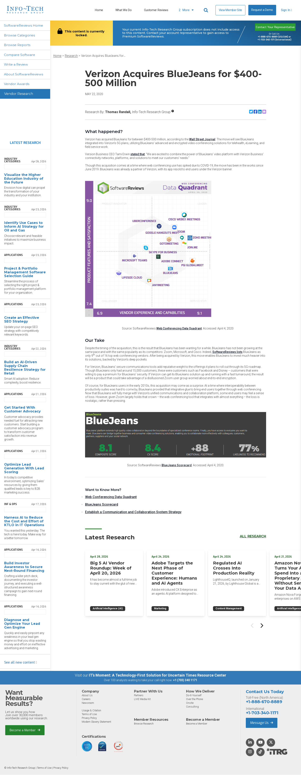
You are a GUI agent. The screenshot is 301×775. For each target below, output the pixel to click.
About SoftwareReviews (24, 75)
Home (99, 10)
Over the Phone (194, 699)
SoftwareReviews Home (24, 25)
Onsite (190, 703)
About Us (87, 696)
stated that (137, 154)
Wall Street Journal (202, 139)
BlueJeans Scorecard (177, 465)
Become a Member (25, 731)
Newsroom (88, 703)
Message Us (261, 723)
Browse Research (144, 724)
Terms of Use (89, 714)
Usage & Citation (92, 711)
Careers (86, 699)
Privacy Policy (90, 718)
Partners (139, 696)
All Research (253, 536)
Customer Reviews (156, 10)
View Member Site (230, 10)
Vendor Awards (17, 85)
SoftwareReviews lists (227, 352)
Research (71, 56)
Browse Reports (17, 45)
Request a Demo (262, 10)
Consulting (192, 707)
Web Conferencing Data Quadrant (179, 328)
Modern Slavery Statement (97, 722)
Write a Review (16, 65)
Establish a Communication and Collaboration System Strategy (133, 512)
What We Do (123, 10)
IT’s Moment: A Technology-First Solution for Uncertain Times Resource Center (157, 676)
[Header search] (206, 10)
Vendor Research (18, 94)
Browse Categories (19, 35)
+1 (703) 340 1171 (185, 680)
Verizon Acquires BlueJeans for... (103, 56)
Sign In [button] (286, 10)
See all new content (20, 663)
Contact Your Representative (275, 27)
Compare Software (20, 55)
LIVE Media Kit (142, 699)
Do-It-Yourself (194, 696)
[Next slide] (261, 624)
